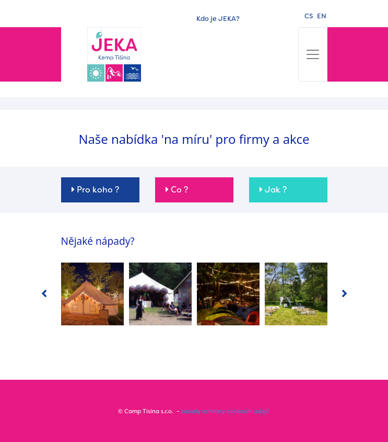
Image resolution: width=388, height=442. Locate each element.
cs (308, 16)
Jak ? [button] (273, 189)
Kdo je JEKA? (218, 18)
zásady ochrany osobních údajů (225, 411)
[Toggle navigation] (312, 54)
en (321, 16)
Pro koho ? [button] (95, 189)
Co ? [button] (177, 189)
